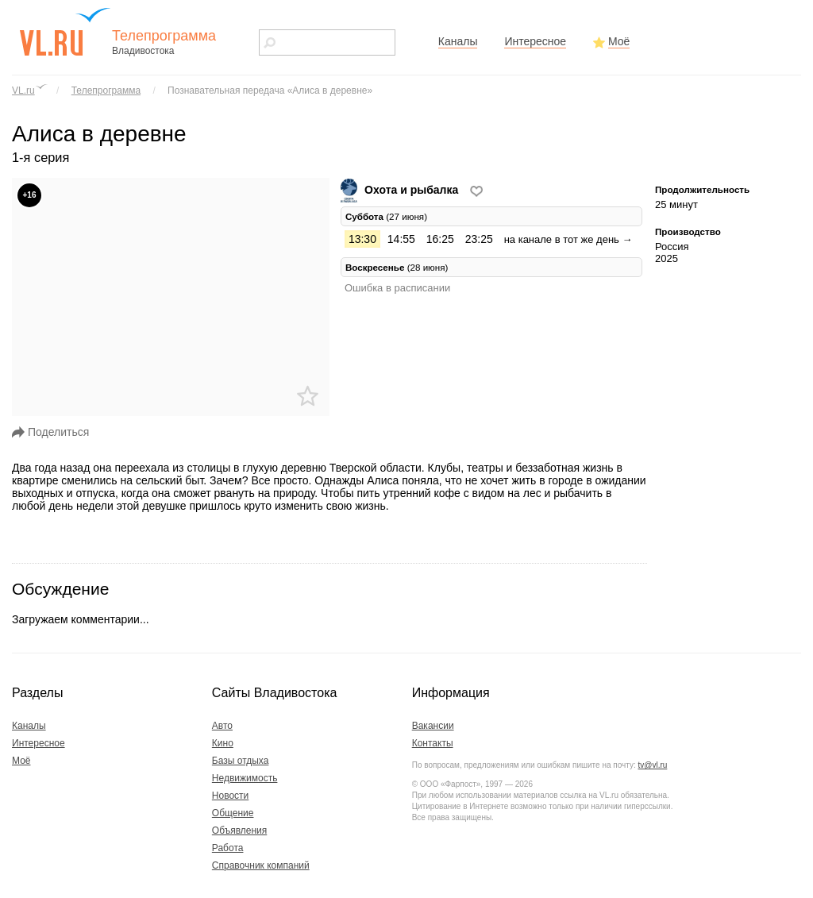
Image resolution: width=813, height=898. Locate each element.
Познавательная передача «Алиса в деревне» (270, 90)
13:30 (362, 239)
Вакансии (433, 725)
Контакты (432, 743)
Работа (228, 848)
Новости (230, 795)
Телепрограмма (106, 90)
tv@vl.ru (652, 765)
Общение (233, 813)
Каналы (458, 41)
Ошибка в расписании (397, 288)
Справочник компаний (261, 865)
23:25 (479, 239)
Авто (222, 725)
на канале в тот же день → (568, 239)
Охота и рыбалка (401, 189)
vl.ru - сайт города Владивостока (66, 32)
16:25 (440, 239)
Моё (619, 41)
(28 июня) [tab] (397, 267)
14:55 (401, 239)
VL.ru (23, 90)
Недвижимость (245, 778)
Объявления (239, 830)
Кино (222, 743)
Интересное (535, 41)
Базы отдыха (240, 760)
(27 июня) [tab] (386, 216)
